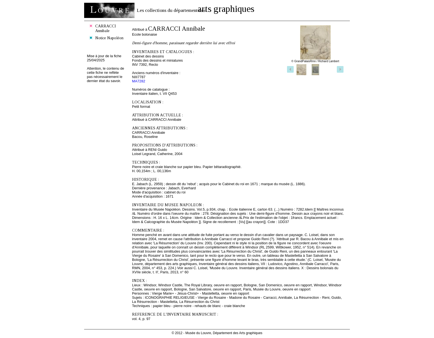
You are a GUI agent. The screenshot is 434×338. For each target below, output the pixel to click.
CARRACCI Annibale (105, 28)
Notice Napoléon (109, 38)
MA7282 (138, 81)
